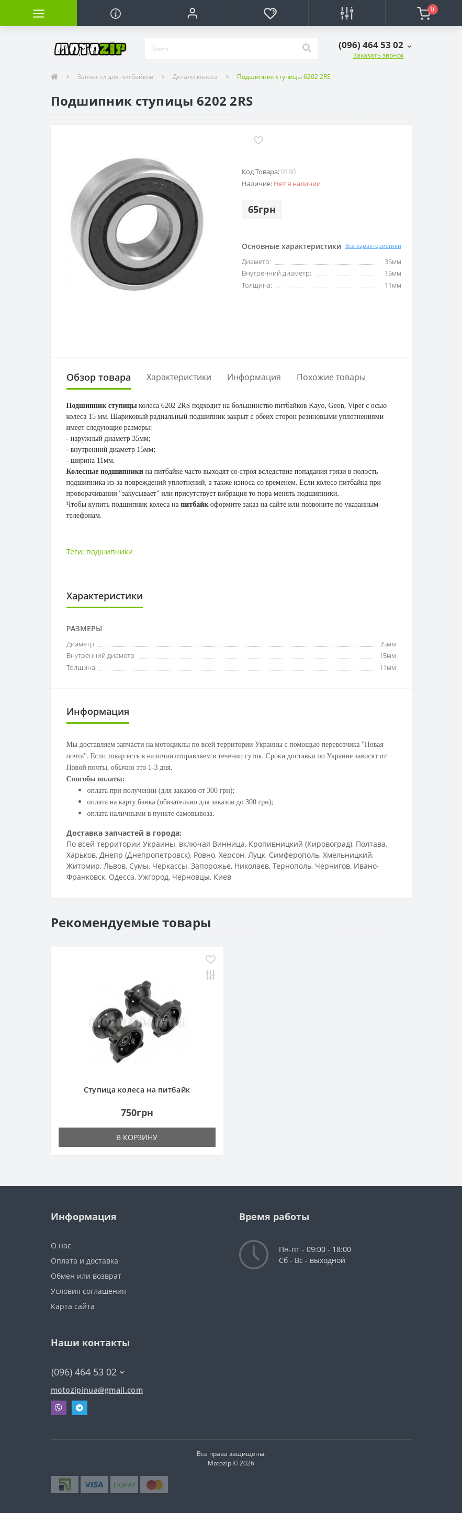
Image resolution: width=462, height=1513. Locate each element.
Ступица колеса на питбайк (137, 1090)
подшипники (109, 551)
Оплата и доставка (84, 1261)
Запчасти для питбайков (115, 76)
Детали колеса (195, 76)
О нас (61, 1245)
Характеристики (179, 377)
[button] (192, 13)
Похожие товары (331, 377)
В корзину (136, 1137)
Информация (254, 377)
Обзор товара (98, 377)
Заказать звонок (378, 55)
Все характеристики (373, 245)
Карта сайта (73, 1306)
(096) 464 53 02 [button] (88, 1372)
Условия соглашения (88, 1291)
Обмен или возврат (86, 1276)
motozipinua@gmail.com (97, 1390)
